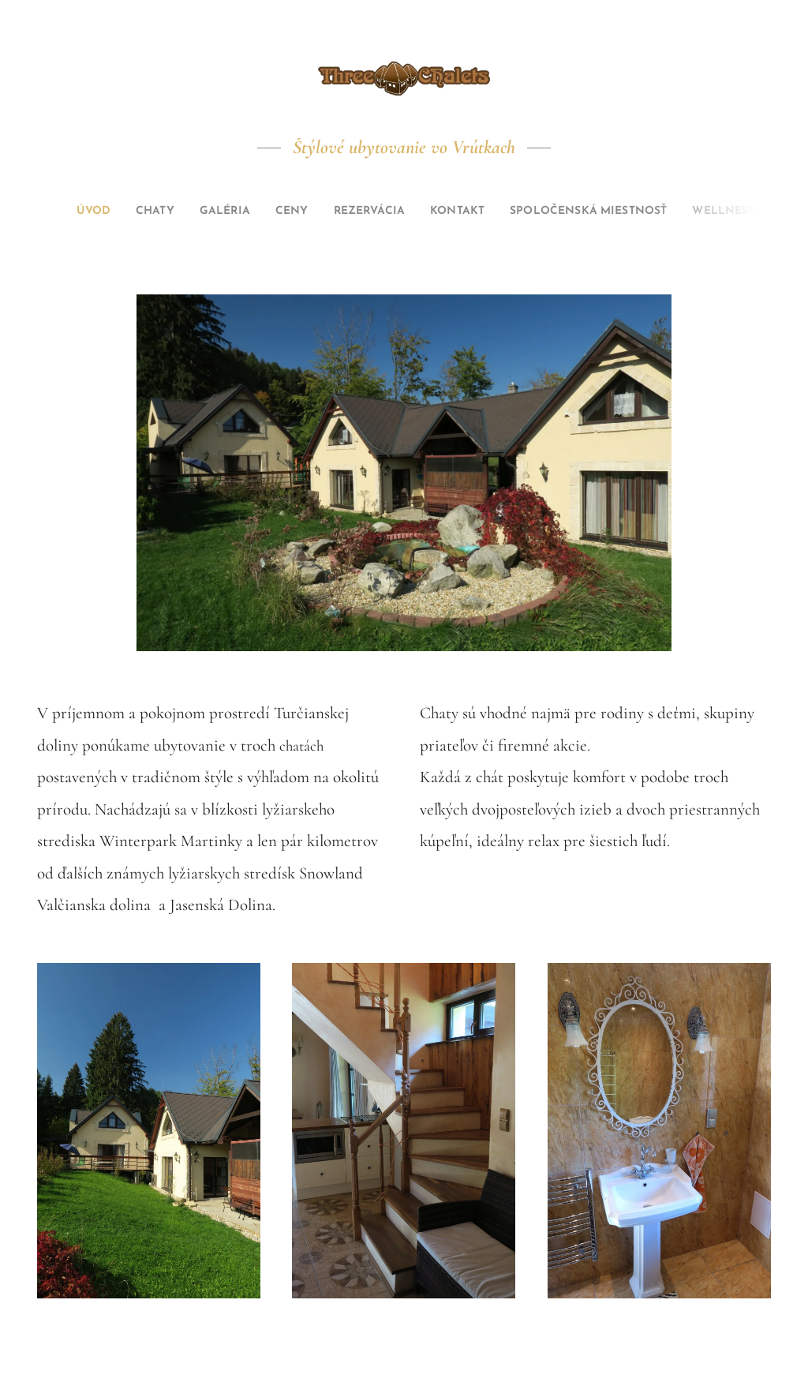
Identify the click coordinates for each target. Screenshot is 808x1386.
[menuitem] (57, 211)
